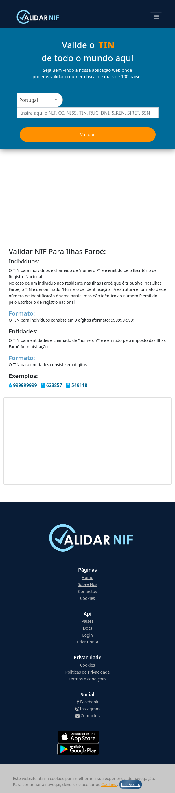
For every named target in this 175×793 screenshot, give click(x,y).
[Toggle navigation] (156, 16)
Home (87, 577)
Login (87, 635)
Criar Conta (87, 642)
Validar (87, 134)
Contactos (87, 591)
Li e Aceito (130, 784)
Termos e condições (87, 679)
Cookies (109, 784)
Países (87, 621)
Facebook (87, 702)
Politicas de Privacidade (87, 672)
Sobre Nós (87, 584)
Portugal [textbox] (28, 100)
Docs (87, 628)
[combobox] (40, 100)
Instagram (87, 708)
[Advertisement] (87, 192)
